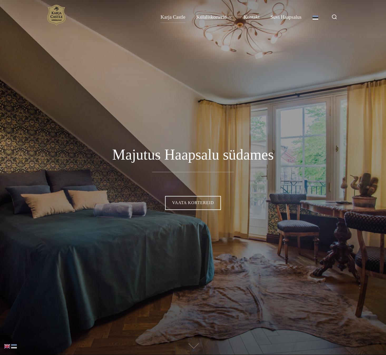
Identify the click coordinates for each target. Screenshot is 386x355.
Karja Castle (172, 17)
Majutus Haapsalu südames (193, 154)
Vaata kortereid (193, 202)
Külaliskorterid (214, 17)
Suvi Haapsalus (285, 17)
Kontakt (251, 17)
